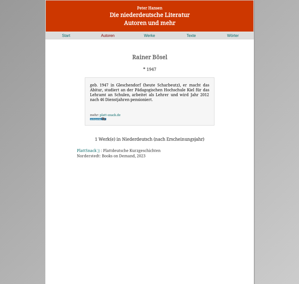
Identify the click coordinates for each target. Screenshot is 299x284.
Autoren (107, 35)
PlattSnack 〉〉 (88, 150)
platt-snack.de (110, 115)
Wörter (233, 35)
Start (66, 35)
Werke (149, 35)
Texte (191, 35)
